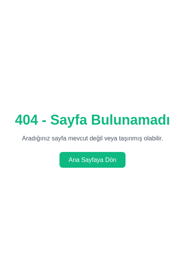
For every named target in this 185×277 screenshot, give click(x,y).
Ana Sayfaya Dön (93, 160)
